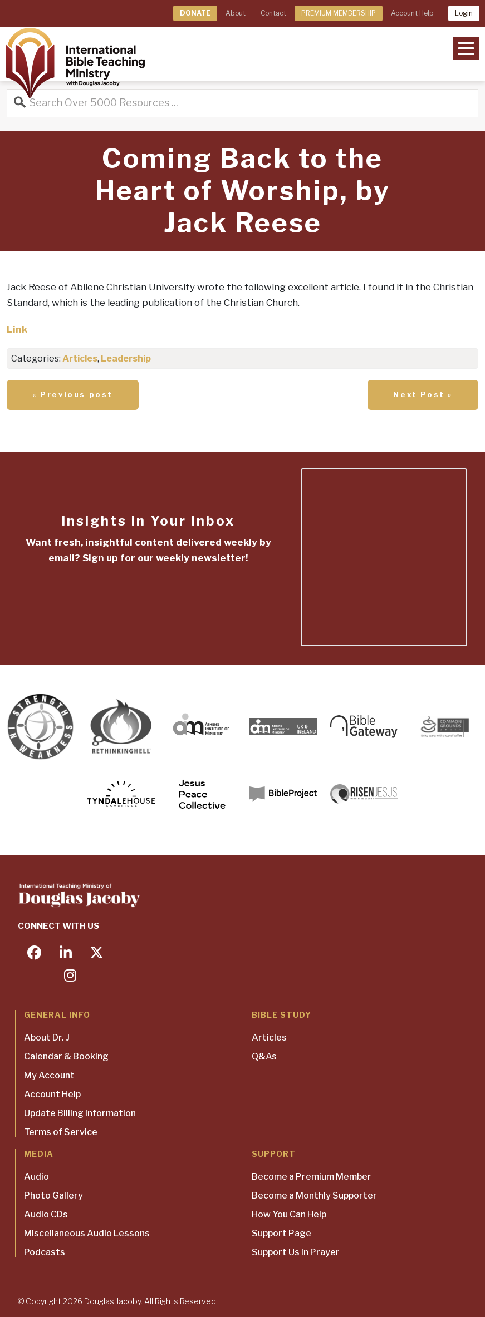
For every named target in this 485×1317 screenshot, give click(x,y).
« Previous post (72, 394)
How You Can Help (289, 1214)
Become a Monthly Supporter (314, 1195)
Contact (273, 13)
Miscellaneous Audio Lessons (87, 1233)
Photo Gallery (53, 1195)
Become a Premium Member (311, 1176)
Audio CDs (46, 1214)
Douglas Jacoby (112, 1301)
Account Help (412, 13)
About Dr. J (47, 1037)
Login (464, 13)
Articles (79, 358)
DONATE (195, 13)
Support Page (281, 1233)
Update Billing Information (80, 1113)
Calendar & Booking (66, 1056)
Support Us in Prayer (296, 1252)
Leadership (126, 358)
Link (17, 329)
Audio (36, 1176)
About (236, 13)
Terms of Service (60, 1132)
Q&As (264, 1056)
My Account (49, 1075)
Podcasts (44, 1252)
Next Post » (423, 394)
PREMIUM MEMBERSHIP (338, 13)
